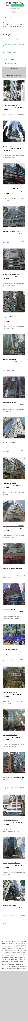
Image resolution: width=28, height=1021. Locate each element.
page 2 (9, 44)
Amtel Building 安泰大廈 (9, 609)
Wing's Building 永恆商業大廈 (10, 735)
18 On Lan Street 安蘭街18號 (10, 649)
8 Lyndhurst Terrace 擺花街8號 (10, 189)
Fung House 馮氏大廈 (8, 317)
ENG (4, 52)
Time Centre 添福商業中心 (9, 442)
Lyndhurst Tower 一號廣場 (9, 905)
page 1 (5, 44)
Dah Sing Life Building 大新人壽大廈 (11, 863)
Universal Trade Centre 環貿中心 (11, 231)
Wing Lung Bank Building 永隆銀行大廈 (12, 568)
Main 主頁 (5, 923)
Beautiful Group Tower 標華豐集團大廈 (12, 274)
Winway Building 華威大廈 (9, 483)
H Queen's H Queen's (8, 146)
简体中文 (15, 52)
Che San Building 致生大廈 (9, 402)
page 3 (14, 44)
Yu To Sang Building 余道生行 (10, 692)
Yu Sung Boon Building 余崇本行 (11, 820)
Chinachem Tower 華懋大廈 (9, 359)
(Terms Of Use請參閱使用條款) (19, 968)
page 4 (19, 44)
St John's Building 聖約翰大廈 (10, 105)
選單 (14, 12)
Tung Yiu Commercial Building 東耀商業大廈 (13, 526)
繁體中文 (9, 52)
